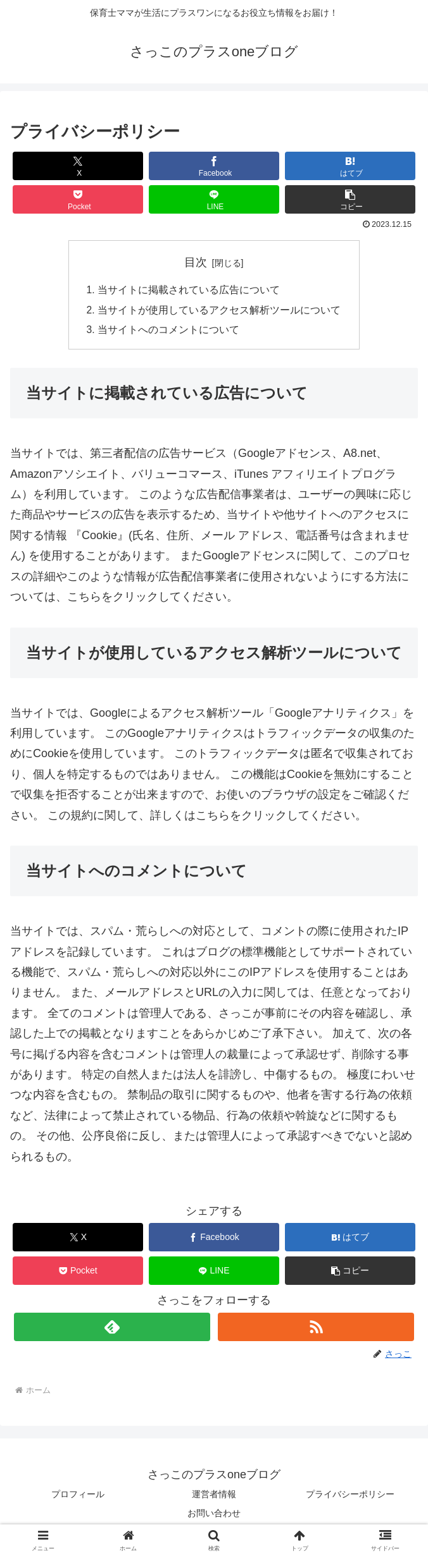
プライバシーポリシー (350, 1497)
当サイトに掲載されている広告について (189, 290)
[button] (350, 199)
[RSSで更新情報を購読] (315, 1329)
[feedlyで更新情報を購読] (112, 1329)
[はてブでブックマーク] (350, 166)
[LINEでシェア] (214, 199)
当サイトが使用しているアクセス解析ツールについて (219, 311)
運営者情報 (214, 1497)
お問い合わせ (214, 1515)
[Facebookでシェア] (214, 166)
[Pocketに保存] (78, 199)
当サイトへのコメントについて (168, 331)
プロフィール (77, 1497)
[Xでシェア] (78, 166)
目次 (195, 262)
